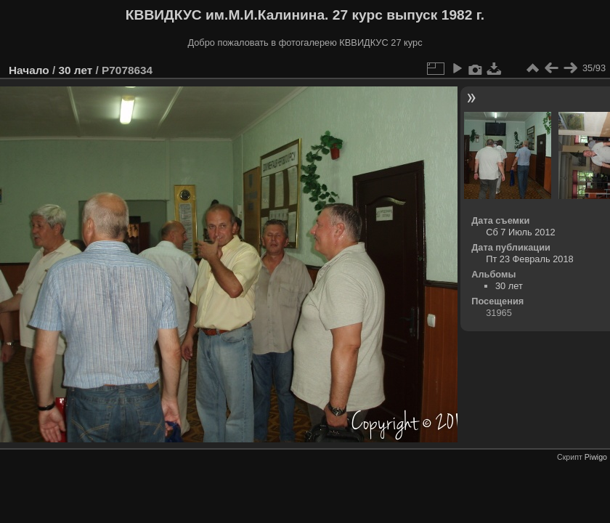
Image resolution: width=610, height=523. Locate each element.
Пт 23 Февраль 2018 (529, 259)
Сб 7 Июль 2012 (520, 232)
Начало (29, 70)
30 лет (75, 70)
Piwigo (596, 457)
